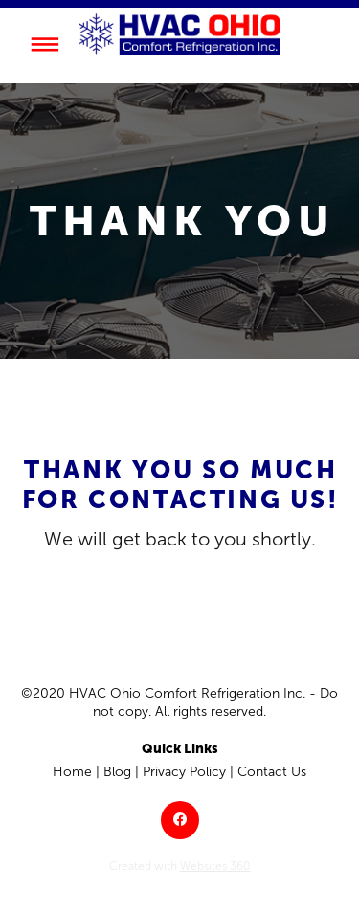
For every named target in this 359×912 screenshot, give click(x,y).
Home (72, 772)
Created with (180, 866)
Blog (117, 772)
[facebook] (180, 820)
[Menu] (44, 44)
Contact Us (271, 772)
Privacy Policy (184, 772)
